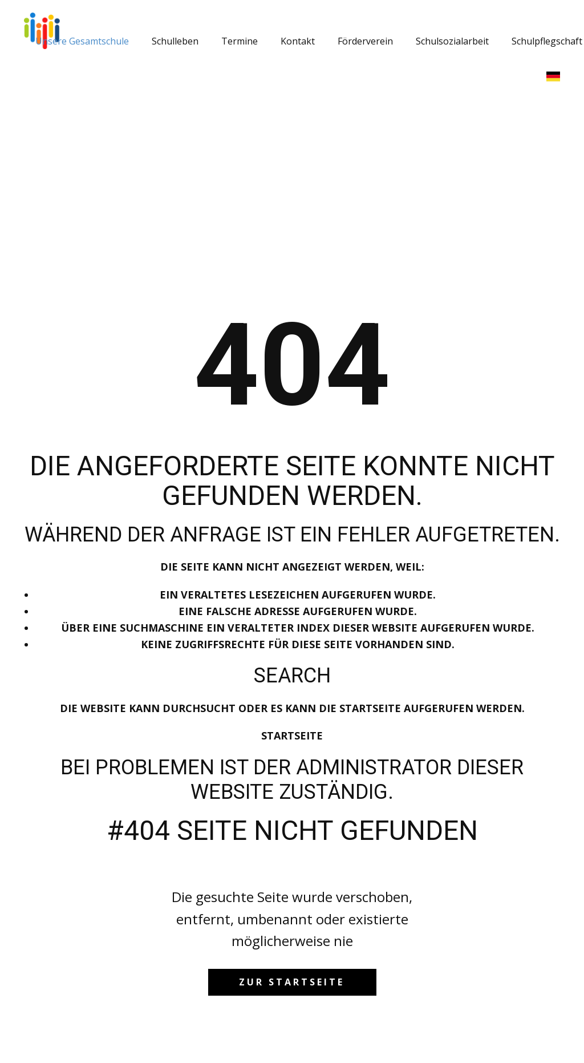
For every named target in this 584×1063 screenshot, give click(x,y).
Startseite (292, 735)
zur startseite (291, 982)
